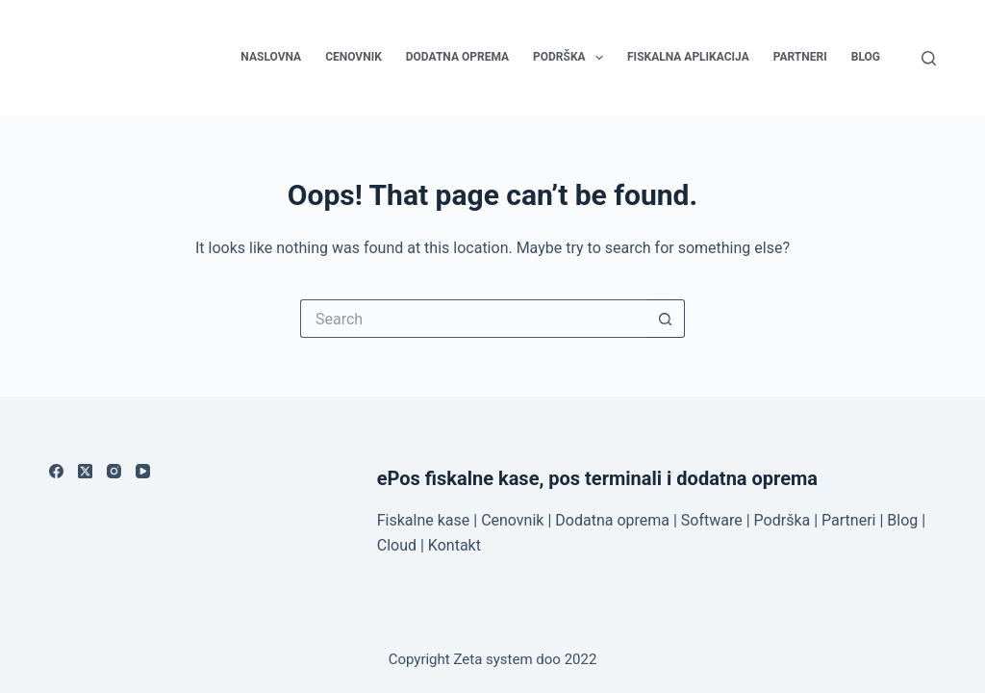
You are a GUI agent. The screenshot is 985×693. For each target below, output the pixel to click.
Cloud (397, 545)
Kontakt (454, 545)
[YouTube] (143, 471)
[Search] (929, 58)
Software (712, 520)
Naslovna (270, 57)
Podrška (572, 57)
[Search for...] (473, 318)
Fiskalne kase (423, 520)
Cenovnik (353, 57)
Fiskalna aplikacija (688, 57)
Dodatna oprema (457, 57)
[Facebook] (56, 471)
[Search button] (665, 318)
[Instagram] (114, 471)
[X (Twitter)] (85, 471)
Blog (865, 57)
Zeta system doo (506, 659)
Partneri (800, 57)
